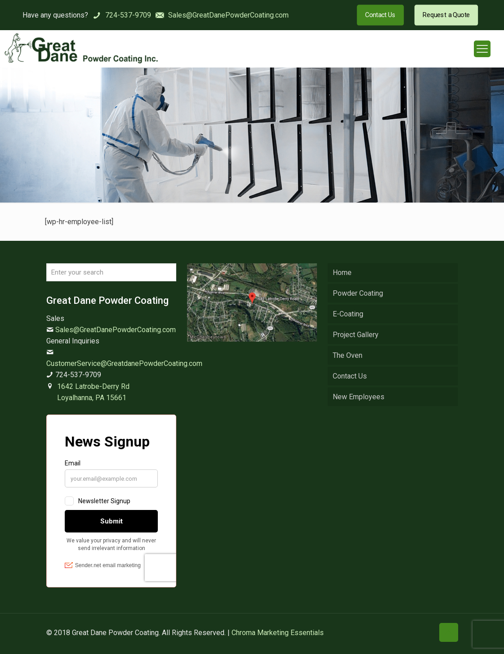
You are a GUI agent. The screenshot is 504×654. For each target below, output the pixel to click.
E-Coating (348, 314)
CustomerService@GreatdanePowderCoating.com (124, 363)
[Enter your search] (111, 272)
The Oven (347, 355)
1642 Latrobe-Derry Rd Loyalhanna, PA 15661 (93, 392)
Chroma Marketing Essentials (278, 632)
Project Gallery (356, 334)
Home (342, 272)
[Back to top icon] (448, 632)
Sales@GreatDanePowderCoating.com (115, 329)
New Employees (358, 396)
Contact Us (350, 376)
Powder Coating (358, 293)
